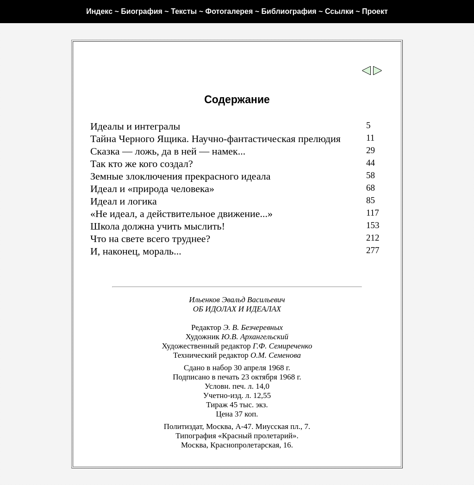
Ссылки (339, 11)
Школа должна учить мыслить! (157, 226)
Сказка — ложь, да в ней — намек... (167, 151)
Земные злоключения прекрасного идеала (180, 176)
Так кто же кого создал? (141, 163)
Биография (141, 11)
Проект (375, 11)
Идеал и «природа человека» (152, 188)
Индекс (99, 11)
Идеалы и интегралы (135, 126)
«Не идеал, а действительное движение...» (181, 213)
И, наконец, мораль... (135, 251)
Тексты (184, 11)
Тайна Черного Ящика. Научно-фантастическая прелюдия (215, 138)
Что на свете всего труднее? (150, 238)
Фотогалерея (229, 11)
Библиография (289, 11)
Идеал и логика (123, 201)
